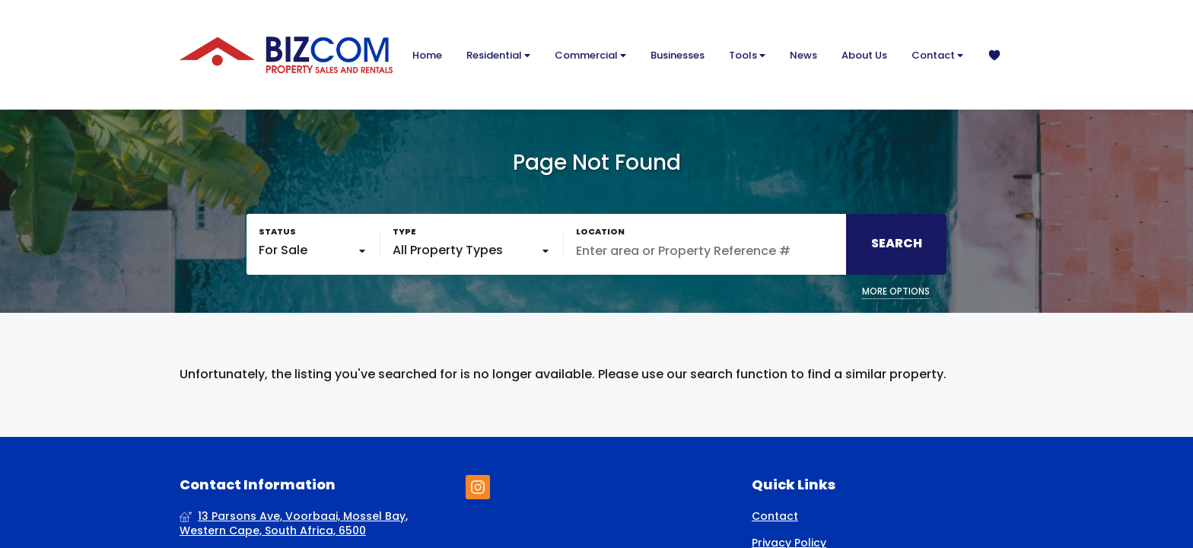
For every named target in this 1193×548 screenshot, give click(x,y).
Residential (498, 55)
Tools (747, 55)
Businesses (678, 55)
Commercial (590, 55)
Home (427, 55)
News (803, 55)
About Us (864, 55)
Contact (937, 55)
